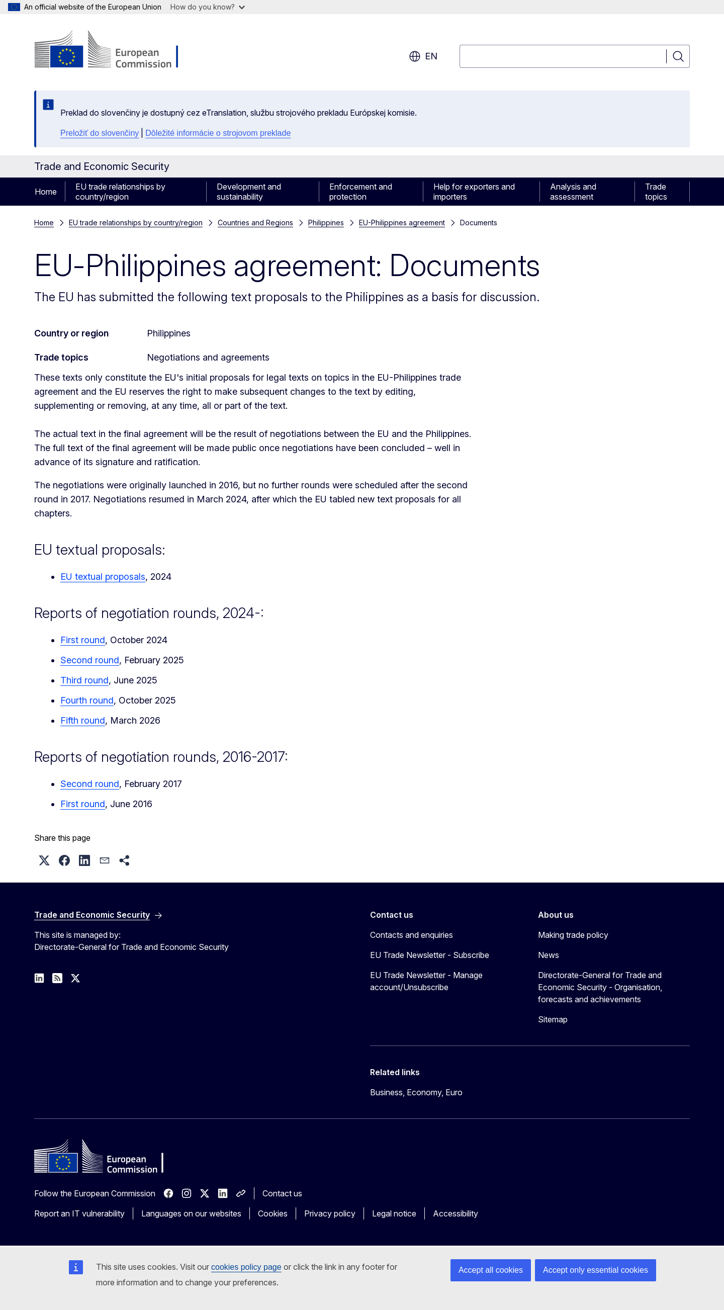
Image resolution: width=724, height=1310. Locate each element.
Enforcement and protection (360, 192)
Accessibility (455, 1213)
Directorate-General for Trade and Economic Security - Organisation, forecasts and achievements (600, 987)
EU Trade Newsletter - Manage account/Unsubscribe (426, 981)
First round (82, 640)
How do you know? (207, 7)
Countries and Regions (255, 222)
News (548, 955)
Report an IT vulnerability (79, 1213)
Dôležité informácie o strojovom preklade (218, 133)
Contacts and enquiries (411, 935)
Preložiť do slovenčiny (99, 133)
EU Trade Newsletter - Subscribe (429, 955)
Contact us (282, 1193)
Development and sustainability (249, 192)
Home (46, 192)
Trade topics (656, 192)
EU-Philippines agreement (402, 222)
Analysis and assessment (573, 192)
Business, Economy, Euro (416, 1092)
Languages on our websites (191, 1213)
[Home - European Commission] (115, 50)
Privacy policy (329, 1213)
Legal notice (394, 1213)
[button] (44, 860)
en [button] (423, 56)
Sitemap (553, 1019)
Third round (84, 680)
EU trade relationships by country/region (120, 192)
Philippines (326, 222)
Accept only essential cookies (595, 1270)
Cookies (273, 1213)
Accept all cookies (491, 1270)
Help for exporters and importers (474, 192)
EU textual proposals (102, 576)
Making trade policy (573, 935)
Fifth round (82, 720)
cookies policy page (246, 1267)
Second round (89, 660)
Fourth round (87, 700)
